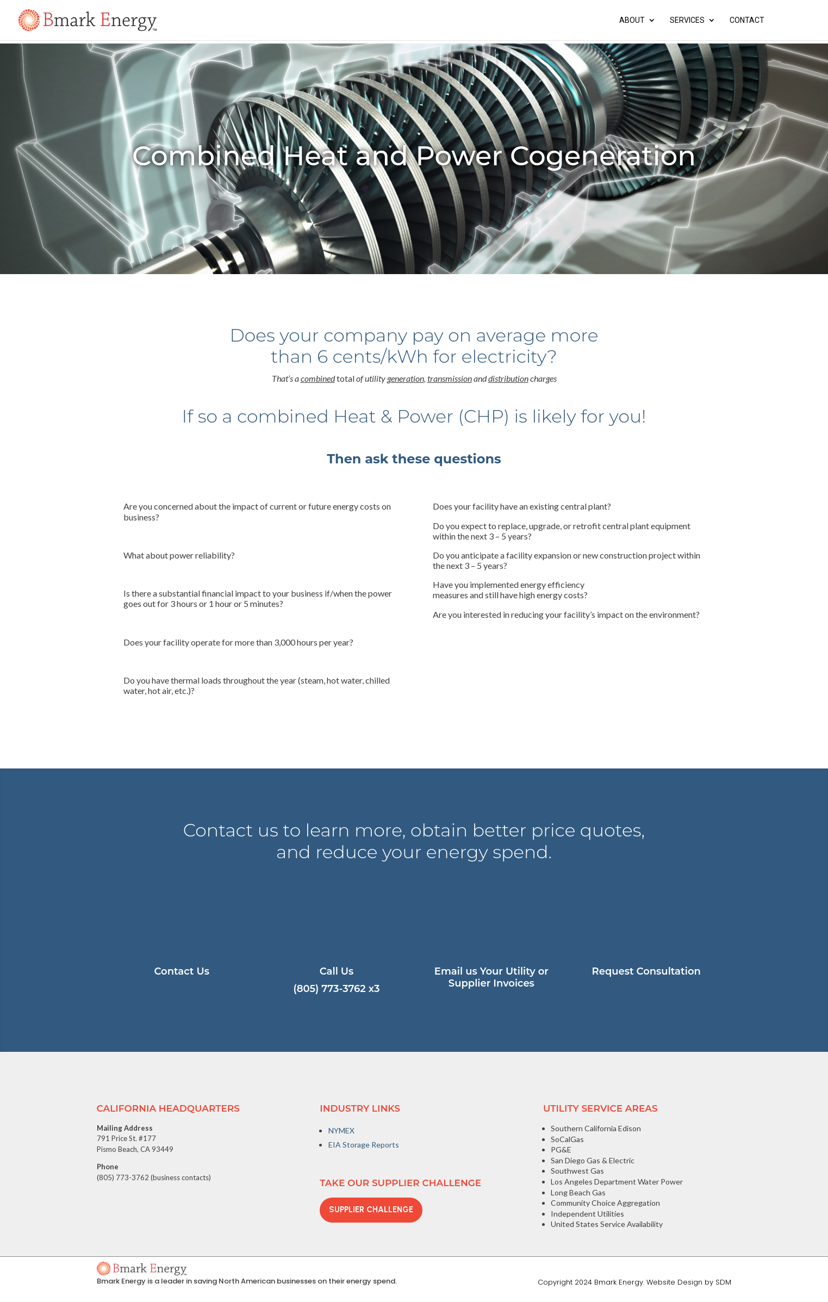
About (632, 20)
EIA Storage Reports (363, 1144)
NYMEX (341, 1130)
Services (687, 20)
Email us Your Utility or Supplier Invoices (491, 977)
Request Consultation (646, 971)
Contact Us (181, 971)
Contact (747, 20)
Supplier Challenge (371, 1209)
